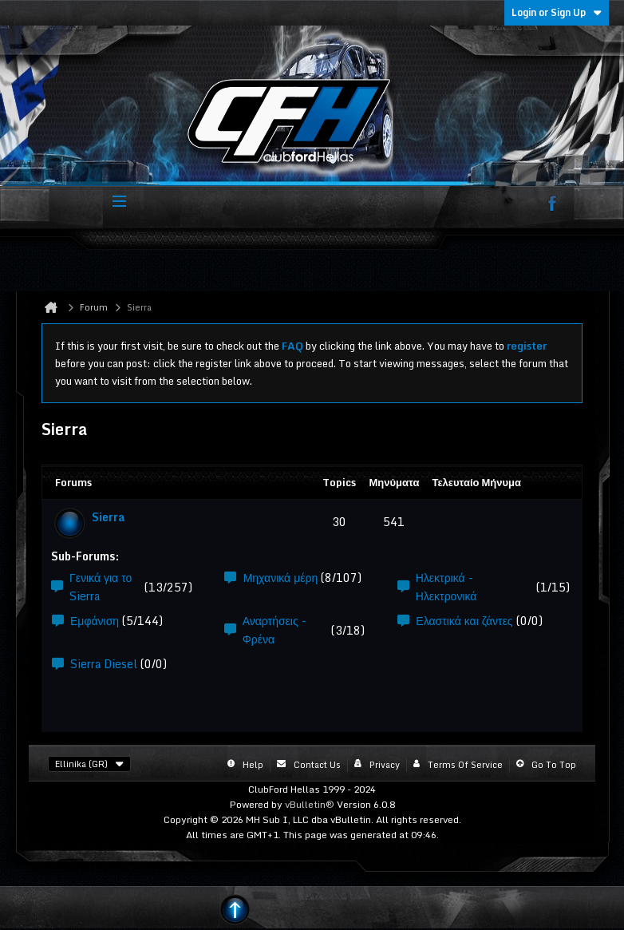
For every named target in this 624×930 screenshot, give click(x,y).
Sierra (108, 517)
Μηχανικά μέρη (280, 577)
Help (253, 765)
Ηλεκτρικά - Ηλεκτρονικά (446, 586)
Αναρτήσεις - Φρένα (274, 629)
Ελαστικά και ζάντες (464, 620)
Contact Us (317, 765)
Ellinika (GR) (89, 764)
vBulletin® (309, 804)
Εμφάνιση (94, 620)
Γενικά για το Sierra (100, 586)
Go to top (553, 765)
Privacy (384, 765)
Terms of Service (465, 765)
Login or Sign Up (556, 12)
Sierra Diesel (103, 664)
